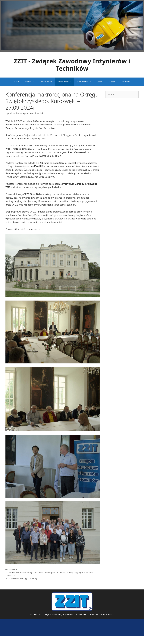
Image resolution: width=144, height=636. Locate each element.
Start (16, 81)
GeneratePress (107, 614)
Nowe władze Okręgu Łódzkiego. (23, 578)
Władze (31, 82)
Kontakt (126, 81)
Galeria (100, 81)
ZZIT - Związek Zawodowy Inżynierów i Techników (72, 64)
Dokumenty (85, 82)
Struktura (47, 82)
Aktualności (66, 82)
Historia (113, 81)
